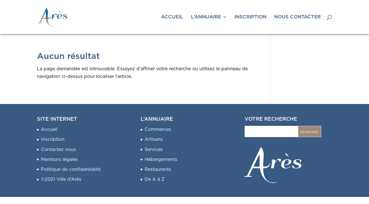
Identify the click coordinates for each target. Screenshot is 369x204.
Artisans (154, 139)
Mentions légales (59, 159)
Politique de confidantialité (71, 169)
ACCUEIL (172, 17)
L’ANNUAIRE (206, 17)
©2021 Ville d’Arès (61, 179)
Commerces (158, 129)
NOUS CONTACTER (297, 17)
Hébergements (161, 159)
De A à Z (154, 179)
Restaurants (158, 169)
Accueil (49, 129)
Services (154, 149)
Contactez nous (58, 149)
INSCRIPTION (250, 17)
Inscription (52, 139)
